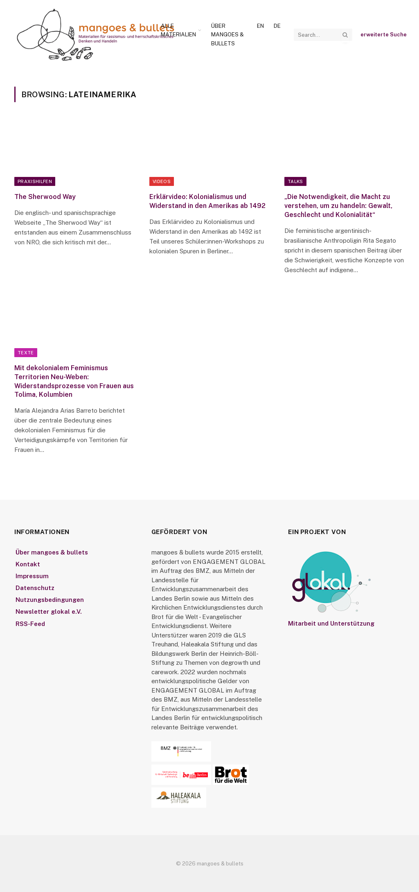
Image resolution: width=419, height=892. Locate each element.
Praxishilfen (35, 181)
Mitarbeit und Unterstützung (331, 623)
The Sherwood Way (45, 197)
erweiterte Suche (383, 34)
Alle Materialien (178, 30)
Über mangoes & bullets (227, 34)
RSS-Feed (30, 623)
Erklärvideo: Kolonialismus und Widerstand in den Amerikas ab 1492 (207, 201)
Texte (26, 352)
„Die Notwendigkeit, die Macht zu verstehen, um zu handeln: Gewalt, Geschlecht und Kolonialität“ (338, 206)
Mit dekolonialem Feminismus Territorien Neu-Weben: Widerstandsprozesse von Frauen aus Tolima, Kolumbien (74, 381)
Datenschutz (35, 587)
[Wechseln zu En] (260, 26)
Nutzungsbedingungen (50, 599)
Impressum (32, 575)
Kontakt (28, 564)
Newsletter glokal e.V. (49, 611)
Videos (162, 181)
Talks (295, 181)
